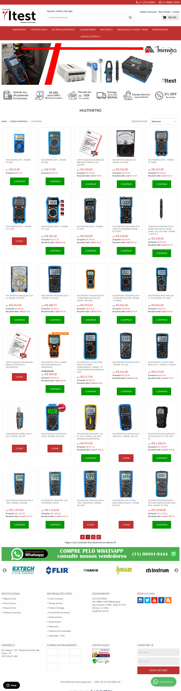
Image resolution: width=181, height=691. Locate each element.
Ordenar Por (139, 121)
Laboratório (88, 29)
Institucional (11, 593)
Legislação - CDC (57, 635)
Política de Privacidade (60, 631)
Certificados (39, 29)
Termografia (160, 29)
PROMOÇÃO (19, 29)
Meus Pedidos (164, 12)
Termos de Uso (55, 603)
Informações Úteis (59, 593)
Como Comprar (56, 598)
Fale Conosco (9, 603)
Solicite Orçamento (148, 12)
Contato (175, 12)
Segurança (53, 626)
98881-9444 (170, 2)
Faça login (68, 11)
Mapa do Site (9, 608)
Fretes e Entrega (56, 608)
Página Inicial (9, 598)
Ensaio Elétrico (90, 36)
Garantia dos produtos (59, 612)
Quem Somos (55, 622)
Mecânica (106, 29)
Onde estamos (55, 617)
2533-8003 (147, 2)
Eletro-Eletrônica (63, 29)
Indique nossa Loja (12, 612)
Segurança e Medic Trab (132, 29)
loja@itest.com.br (100, 611)
